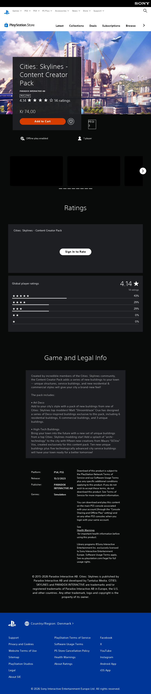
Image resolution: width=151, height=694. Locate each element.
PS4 (35, 10)
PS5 (26, 10)
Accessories (60, 10)
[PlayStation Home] (7, 11)
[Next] (143, 167)
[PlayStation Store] (20, 21)
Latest (60, 22)
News (75, 10)
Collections (76, 22)
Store (85, 10)
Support (97, 10)
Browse (131, 22)
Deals (93, 22)
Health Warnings (86, 526)
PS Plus (46, 10)
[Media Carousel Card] (36, 167)
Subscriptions (111, 22)
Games (15, 10)
